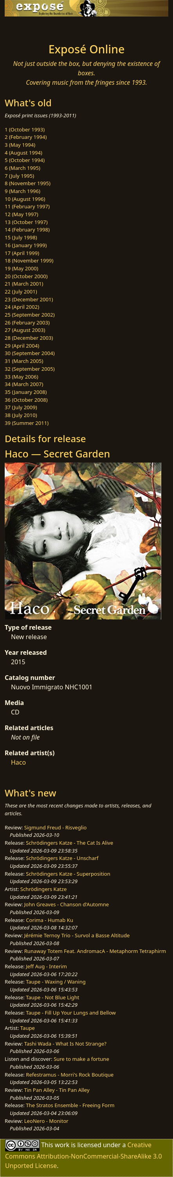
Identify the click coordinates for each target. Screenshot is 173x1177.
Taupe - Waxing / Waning (56, 981)
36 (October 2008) (26, 399)
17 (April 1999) (22, 253)
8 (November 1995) (27, 183)
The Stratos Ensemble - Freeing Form (70, 1105)
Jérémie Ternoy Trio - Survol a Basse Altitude (77, 935)
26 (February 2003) (27, 322)
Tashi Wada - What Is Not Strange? (65, 1043)
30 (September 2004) (30, 353)
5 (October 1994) (25, 160)
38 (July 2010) (21, 415)
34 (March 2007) (24, 384)
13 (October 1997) (26, 222)
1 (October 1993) (25, 129)
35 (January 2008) (26, 391)
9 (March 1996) (22, 191)
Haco (18, 762)
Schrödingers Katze (43, 889)
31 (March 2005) (24, 360)
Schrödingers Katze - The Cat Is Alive (69, 842)
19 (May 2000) (21, 268)
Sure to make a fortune (81, 1058)
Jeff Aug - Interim (46, 966)
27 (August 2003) (25, 329)
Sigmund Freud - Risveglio (55, 827)
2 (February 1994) (26, 136)
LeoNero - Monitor (46, 1120)
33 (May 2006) (21, 376)
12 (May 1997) (21, 214)
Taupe (27, 1027)
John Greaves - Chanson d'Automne (66, 904)
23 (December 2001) (29, 299)
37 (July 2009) (21, 407)
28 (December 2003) (29, 337)
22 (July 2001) (21, 291)
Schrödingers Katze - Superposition (68, 873)
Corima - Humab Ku (49, 920)
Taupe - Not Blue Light (52, 997)
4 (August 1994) (23, 152)
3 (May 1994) (20, 144)
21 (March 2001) (24, 283)
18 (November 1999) (29, 260)
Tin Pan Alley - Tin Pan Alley (57, 1089)
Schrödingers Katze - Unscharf (62, 858)
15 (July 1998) (21, 237)
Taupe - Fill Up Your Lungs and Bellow (71, 1012)
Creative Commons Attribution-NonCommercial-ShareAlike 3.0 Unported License (83, 1155)
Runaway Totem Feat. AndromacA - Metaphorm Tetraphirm (95, 951)
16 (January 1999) (26, 245)
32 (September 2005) (30, 368)
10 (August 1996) (25, 198)
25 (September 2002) (30, 314)
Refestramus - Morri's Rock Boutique (70, 1074)
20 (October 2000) (26, 276)
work (62, 1145)
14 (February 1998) (27, 229)
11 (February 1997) (27, 206)
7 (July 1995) (19, 175)
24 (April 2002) (22, 306)
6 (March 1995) (22, 167)
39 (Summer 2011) (27, 422)
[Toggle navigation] (25, 27)
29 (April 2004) (22, 345)
